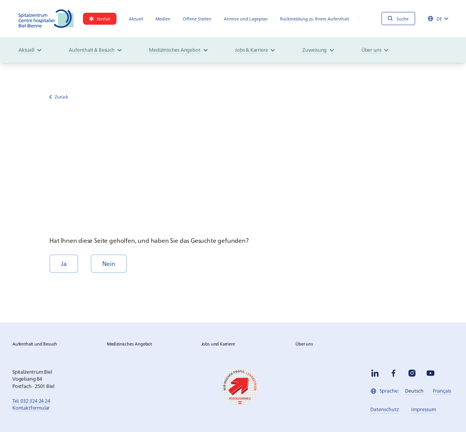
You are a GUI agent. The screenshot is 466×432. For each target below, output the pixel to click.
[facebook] (393, 373)
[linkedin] (375, 373)
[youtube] (430, 373)
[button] (63, 263)
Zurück (58, 97)
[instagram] (412, 373)
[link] (100, 19)
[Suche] (398, 18)
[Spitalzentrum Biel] (46, 18)
